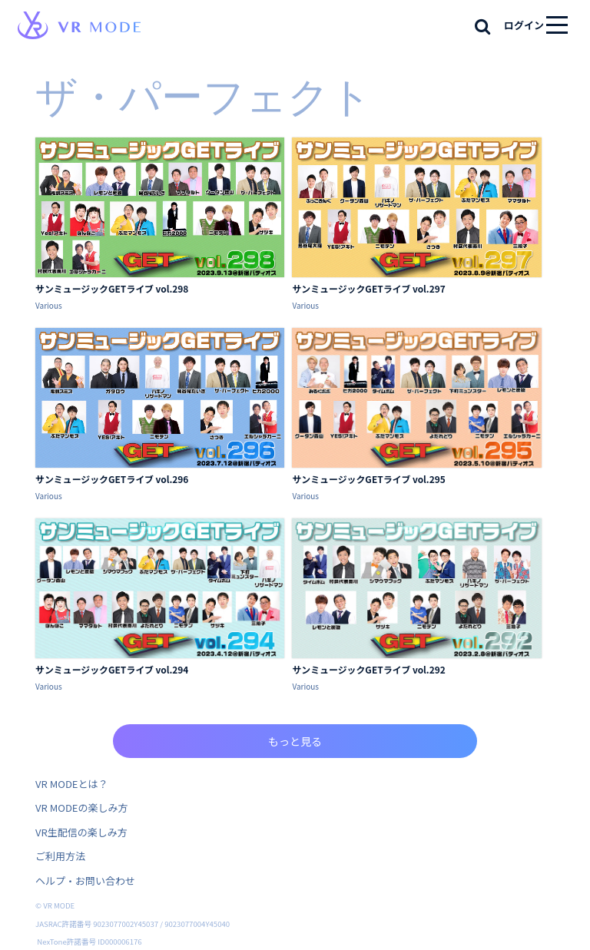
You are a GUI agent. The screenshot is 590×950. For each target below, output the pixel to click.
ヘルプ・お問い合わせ (85, 880)
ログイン (524, 25)
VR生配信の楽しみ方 (81, 832)
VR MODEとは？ (71, 783)
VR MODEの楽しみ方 (81, 807)
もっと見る (295, 741)
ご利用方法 (60, 856)
